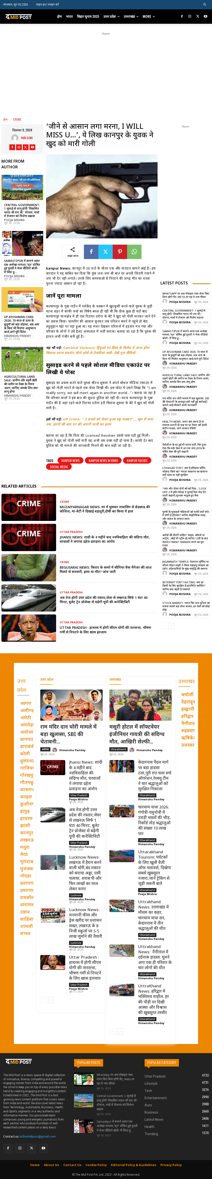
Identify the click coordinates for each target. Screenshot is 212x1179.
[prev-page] (163, 626)
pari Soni (27, 138)
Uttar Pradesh (71, 532)
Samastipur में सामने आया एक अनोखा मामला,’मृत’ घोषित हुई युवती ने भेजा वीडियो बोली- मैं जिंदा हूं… (22, 266)
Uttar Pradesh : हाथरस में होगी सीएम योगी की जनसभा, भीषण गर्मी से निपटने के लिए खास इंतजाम (105, 630)
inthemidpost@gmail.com (38, 1136)
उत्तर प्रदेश (46, 680)
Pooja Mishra (14, 220)
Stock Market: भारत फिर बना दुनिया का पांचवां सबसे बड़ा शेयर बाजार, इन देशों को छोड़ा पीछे (186, 606)
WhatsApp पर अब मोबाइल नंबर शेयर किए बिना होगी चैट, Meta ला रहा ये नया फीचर (185, 295)
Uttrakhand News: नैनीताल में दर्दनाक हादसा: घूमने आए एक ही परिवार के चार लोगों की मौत (155, 957)
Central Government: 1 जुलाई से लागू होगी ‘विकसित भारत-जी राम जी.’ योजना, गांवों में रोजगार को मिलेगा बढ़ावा (22, 210)
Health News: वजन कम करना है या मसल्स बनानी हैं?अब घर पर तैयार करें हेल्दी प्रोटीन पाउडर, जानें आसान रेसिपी (184, 425)
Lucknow (76, 895)
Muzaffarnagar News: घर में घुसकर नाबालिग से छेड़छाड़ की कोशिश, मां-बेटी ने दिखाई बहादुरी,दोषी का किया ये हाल (105, 509)
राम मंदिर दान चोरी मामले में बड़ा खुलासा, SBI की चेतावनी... (68, 735)
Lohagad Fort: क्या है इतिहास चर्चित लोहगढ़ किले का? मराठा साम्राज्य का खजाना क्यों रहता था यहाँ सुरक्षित (184, 471)
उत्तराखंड (115, 680)
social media (59, 466)
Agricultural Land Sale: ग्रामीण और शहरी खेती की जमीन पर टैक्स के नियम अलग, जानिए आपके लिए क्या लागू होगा (21, 384)
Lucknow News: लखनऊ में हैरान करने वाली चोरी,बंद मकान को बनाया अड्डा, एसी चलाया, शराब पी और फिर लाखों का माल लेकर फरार (85, 873)
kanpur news (70, 460)
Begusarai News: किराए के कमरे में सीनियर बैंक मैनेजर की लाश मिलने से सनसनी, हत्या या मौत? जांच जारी (106, 570)
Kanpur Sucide (137, 460)
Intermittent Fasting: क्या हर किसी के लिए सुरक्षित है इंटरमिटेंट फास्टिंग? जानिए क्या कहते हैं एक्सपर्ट (184, 586)
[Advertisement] (114, 70)
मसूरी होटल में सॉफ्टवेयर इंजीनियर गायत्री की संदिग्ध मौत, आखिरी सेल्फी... (137, 735)
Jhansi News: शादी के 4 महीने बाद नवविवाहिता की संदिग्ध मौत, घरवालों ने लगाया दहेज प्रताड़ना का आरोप (105, 539)
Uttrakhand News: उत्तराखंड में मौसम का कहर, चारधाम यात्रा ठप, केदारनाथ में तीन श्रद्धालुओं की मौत (153, 915)
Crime (17, 119)
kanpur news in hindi (103, 460)
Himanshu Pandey (17, 336)
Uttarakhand (118, 749)
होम (5, 119)
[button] (205, 4)
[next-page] (171, 626)
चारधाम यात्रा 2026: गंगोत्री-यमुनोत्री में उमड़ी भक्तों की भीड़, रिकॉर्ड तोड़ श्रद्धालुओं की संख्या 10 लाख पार (154, 821)
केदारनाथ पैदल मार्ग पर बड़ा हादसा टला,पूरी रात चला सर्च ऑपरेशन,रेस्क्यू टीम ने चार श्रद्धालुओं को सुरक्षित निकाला (154, 776)
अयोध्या (45, 749)
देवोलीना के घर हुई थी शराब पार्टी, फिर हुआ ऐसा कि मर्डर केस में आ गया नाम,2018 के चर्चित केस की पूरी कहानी (184, 448)
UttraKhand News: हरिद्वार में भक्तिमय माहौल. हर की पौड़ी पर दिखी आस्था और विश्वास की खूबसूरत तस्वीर (153, 999)
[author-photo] (165, 301)
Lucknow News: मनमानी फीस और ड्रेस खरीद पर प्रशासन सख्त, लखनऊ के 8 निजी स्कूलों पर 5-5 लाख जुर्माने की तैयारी (85, 923)
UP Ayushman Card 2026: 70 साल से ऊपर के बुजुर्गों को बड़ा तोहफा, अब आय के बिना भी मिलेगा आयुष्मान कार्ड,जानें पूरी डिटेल (21, 324)
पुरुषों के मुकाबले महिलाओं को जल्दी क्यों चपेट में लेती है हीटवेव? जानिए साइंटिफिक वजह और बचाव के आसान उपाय (185, 515)
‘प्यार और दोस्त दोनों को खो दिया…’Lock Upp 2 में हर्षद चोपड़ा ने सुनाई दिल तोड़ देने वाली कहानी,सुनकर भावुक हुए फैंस (184, 492)
